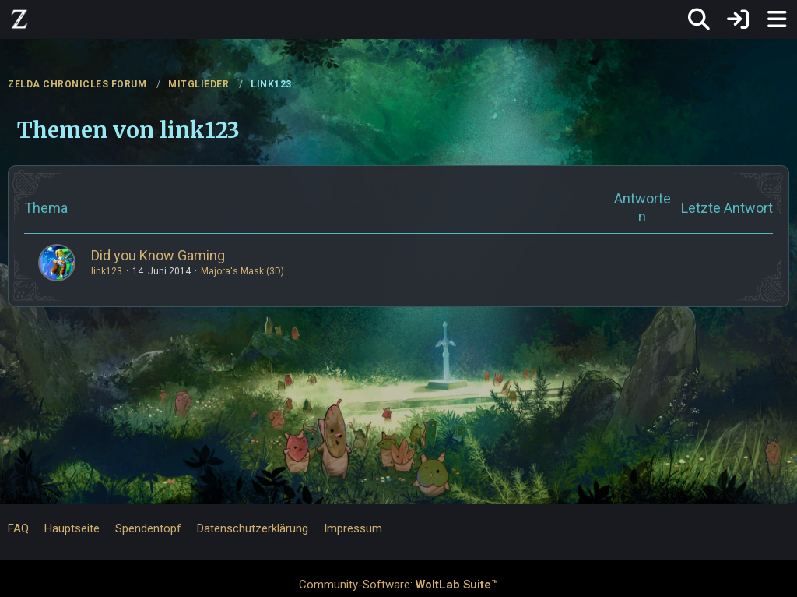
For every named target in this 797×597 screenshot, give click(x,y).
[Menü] (776, 19)
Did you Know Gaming (158, 255)
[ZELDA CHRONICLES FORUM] (19, 18)
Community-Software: (398, 585)
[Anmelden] (737, 19)
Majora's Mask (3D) (242, 271)
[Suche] (698, 19)
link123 (106, 271)
